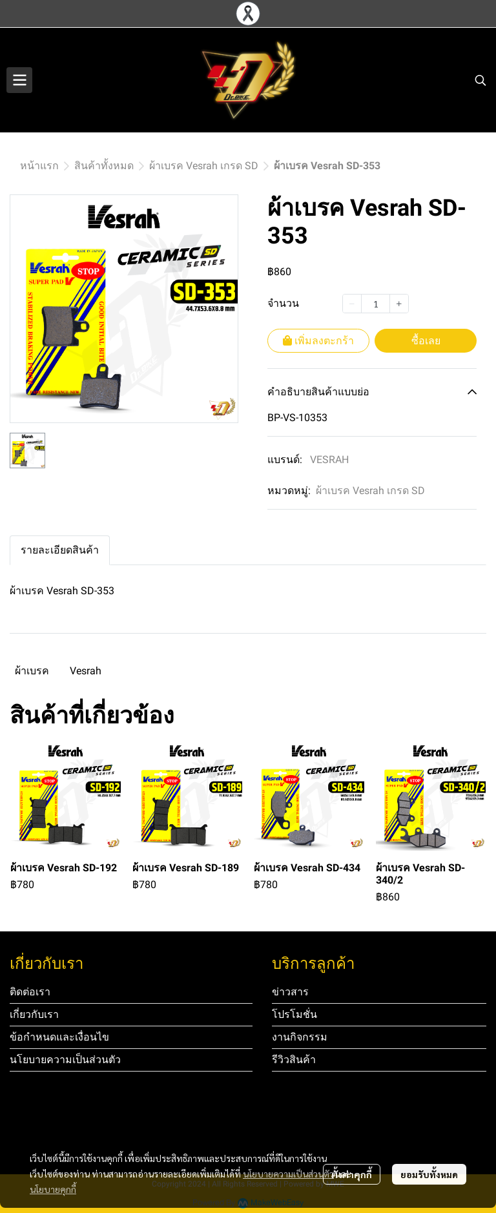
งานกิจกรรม (299, 1037)
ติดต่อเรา (30, 992)
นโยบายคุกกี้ (53, 1189)
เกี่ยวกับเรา (34, 1014)
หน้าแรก (39, 166)
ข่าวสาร (290, 992)
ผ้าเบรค (32, 671)
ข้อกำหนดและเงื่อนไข (59, 1037)
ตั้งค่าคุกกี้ (351, 1174)
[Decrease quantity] (352, 304)
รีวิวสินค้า (294, 1059)
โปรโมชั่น (294, 1014)
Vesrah (85, 671)
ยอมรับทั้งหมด (429, 1174)
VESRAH (329, 459)
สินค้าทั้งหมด (104, 166)
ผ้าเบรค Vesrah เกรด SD (203, 166)
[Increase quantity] (399, 304)
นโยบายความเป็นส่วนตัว (288, 1173)
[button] (480, 80)
